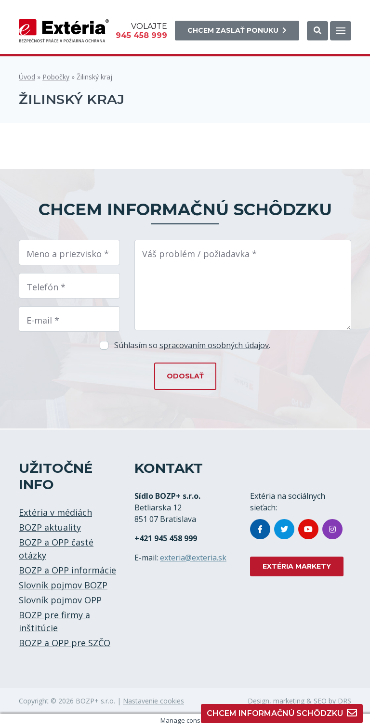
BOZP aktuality (50, 527)
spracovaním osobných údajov (214, 345)
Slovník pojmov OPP (60, 600)
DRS (344, 700)
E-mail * (42, 320)
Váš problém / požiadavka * (199, 254)
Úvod (27, 76)
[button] (317, 30)
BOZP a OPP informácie (67, 570)
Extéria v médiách (55, 512)
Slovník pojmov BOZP (63, 585)
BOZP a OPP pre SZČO (64, 643)
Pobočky (55, 76)
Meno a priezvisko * (67, 254)
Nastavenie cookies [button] (153, 700)
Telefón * (46, 287)
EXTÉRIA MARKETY (297, 566)
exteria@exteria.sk (193, 557)
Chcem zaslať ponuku (237, 30)
